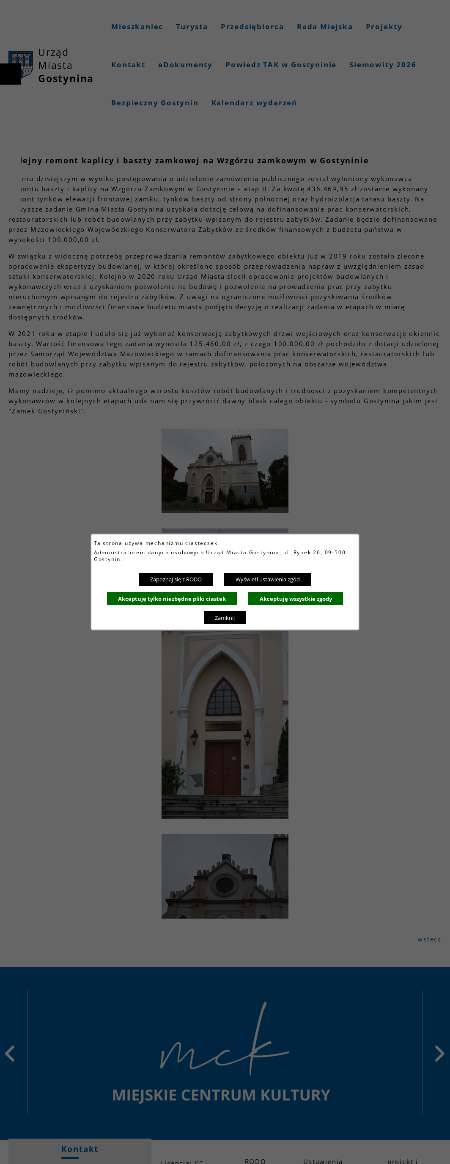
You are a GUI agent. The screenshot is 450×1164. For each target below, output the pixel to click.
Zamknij (225, 618)
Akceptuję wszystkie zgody (296, 599)
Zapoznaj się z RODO (176, 579)
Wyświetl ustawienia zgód (268, 579)
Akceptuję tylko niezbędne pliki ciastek (172, 599)
